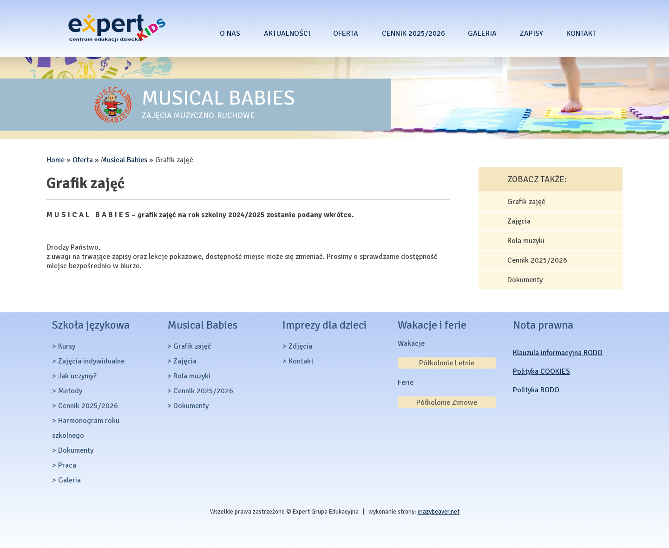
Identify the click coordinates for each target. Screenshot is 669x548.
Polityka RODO (536, 390)
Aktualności (287, 33)
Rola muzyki (525, 240)
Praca (67, 465)
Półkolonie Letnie (446, 363)
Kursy (66, 346)
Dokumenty (525, 279)
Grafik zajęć (526, 201)
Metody (70, 391)
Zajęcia (519, 221)
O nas (230, 33)
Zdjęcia (300, 346)
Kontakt (581, 33)
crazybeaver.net (438, 511)
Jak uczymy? (77, 376)
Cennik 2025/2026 (413, 33)
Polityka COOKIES (541, 371)
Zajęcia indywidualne (91, 361)
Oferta (345, 33)
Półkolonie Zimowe (446, 402)
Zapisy (531, 33)
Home (55, 160)
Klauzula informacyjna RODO (558, 352)
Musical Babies (124, 160)
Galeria (482, 33)
